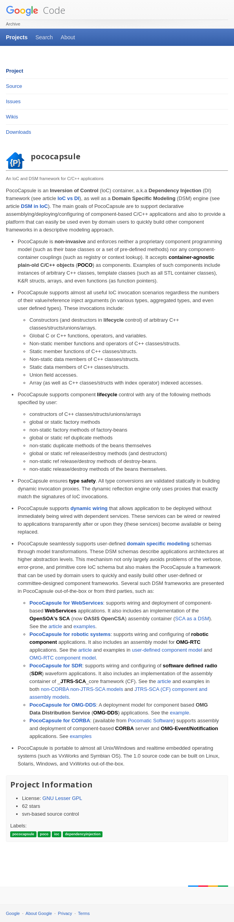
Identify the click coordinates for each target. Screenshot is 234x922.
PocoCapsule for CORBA (59, 720)
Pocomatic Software (151, 720)
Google (13, 913)
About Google (39, 913)
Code (35, 10)
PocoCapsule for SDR (55, 666)
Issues (13, 101)
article (55, 626)
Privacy (65, 913)
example (179, 713)
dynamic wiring (89, 508)
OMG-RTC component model (62, 658)
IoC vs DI (68, 198)
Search (44, 37)
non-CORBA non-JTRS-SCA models (82, 689)
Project (14, 71)
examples (84, 626)
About (68, 37)
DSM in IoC (34, 206)
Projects (16, 37)
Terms (84, 913)
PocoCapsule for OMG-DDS (62, 705)
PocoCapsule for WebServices (66, 603)
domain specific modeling (158, 544)
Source (14, 86)
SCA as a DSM (192, 618)
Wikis (12, 117)
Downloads (18, 132)
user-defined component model (167, 650)
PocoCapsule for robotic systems (70, 634)
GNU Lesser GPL (62, 798)
